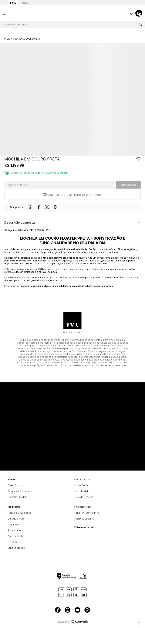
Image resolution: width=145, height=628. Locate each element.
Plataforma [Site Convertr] (72, 621)
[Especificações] (39, 548)
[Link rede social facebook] (58, 610)
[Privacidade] (39, 530)
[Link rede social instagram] (67, 610)
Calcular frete (128, 185)
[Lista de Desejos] (105, 497)
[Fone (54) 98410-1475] (105, 513)
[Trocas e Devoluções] (39, 513)
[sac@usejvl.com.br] (105, 519)
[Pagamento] (39, 524)
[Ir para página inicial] (7, 39)
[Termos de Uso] (39, 536)
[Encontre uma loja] (39, 497)
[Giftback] (39, 542)
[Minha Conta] (105, 485)
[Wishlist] (131, 13)
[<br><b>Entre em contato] (105, 526)
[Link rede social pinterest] (87, 610)
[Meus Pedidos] (105, 491)
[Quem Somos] (39, 485)
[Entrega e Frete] (39, 519)
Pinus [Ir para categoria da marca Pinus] (25, 3)
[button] (139, 624)
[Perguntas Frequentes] (39, 491)
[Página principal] (20, 13)
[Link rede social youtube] (77, 610)
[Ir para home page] (13, 2)
